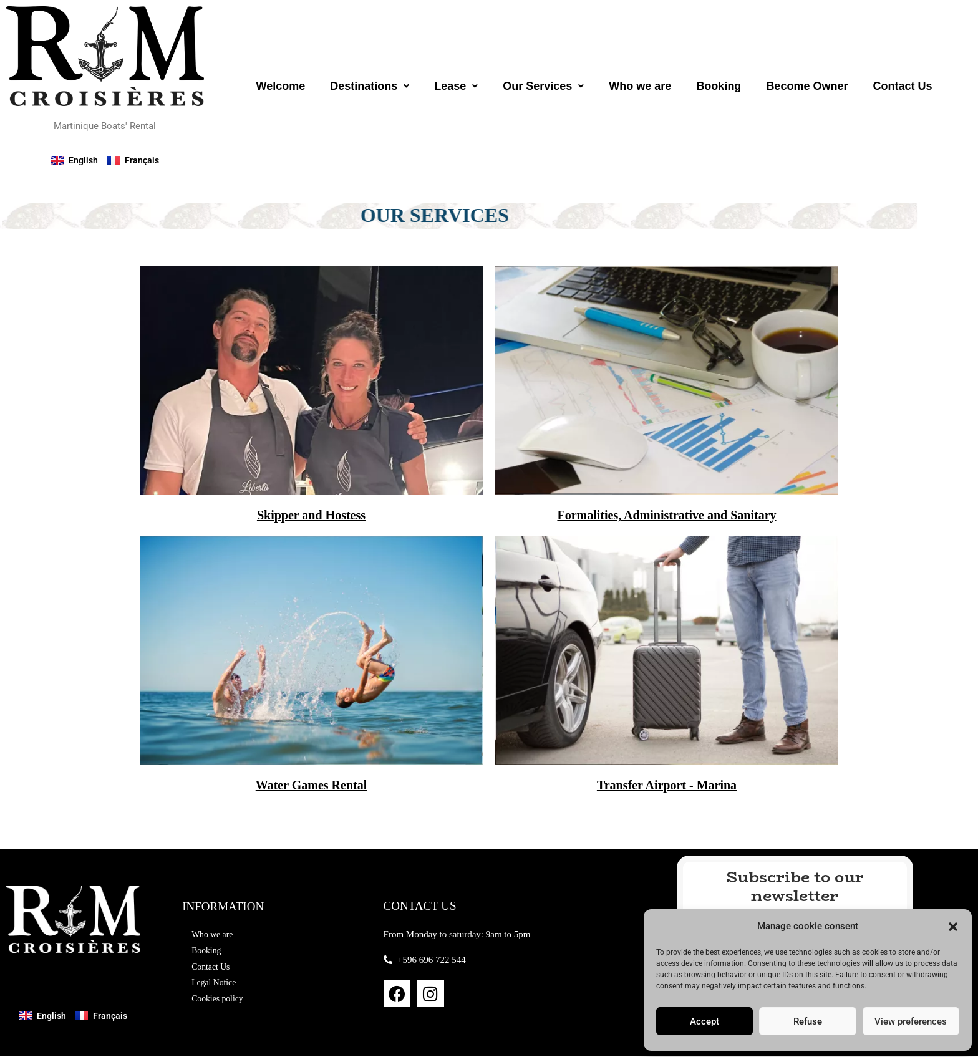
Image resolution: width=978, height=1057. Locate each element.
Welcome (280, 86)
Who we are (640, 86)
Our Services (543, 86)
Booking (718, 86)
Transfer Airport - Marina (667, 786)
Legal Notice (215, 984)
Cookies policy (219, 1001)
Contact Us (902, 86)
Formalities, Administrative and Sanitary (666, 516)
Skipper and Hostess (311, 516)
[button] (953, 926)
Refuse (807, 1021)
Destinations (369, 86)
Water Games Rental (311, 786)
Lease (456, 86)
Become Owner (807, 86)
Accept (704, 1021)
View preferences (910, 1021)
